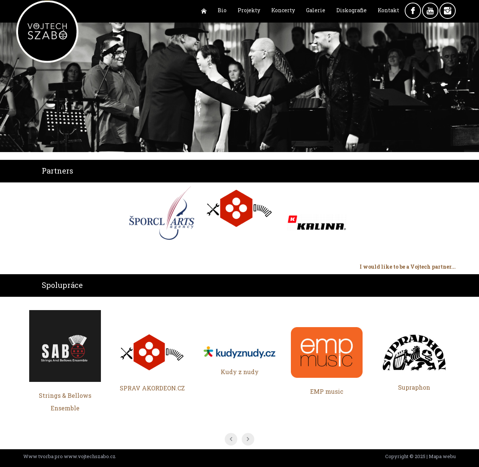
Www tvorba (38, 456)
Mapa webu (442, 456)
